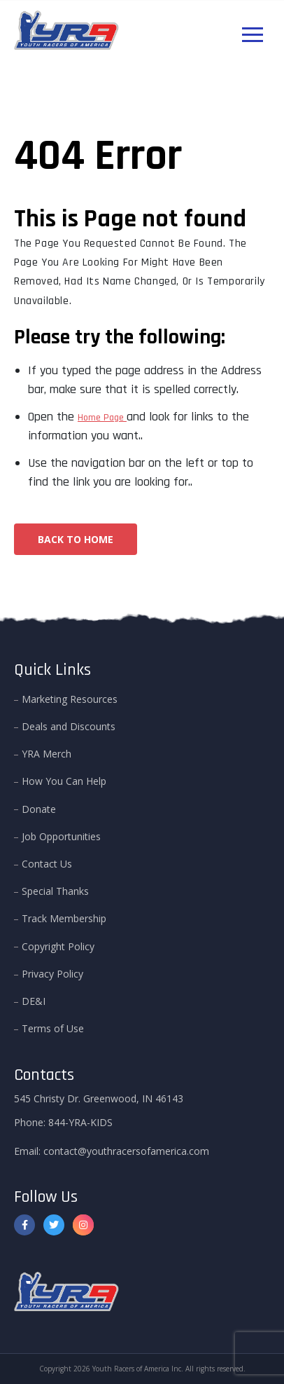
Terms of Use (53, 1028)
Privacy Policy (52, 973)
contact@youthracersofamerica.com (126, 1151)
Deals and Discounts (68, 726)
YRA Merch (46, 753)
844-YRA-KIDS (80, 1122)
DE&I (33, 1001)
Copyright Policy (58, 946)
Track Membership (64, 918)
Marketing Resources (70, 699)
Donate (39, 809)
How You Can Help (64, 781)
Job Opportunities (61, 836)
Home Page (102, 417)
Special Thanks (55, 891)
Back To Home (75, 539)
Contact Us (47, 863)
